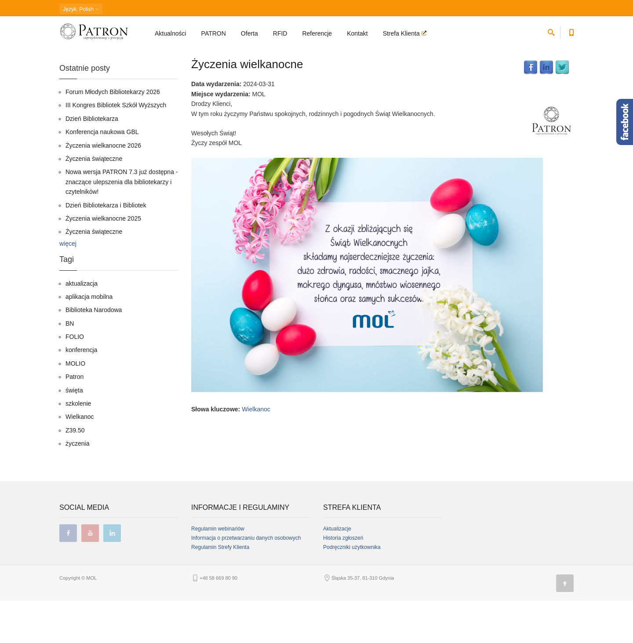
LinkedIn (546, 109)
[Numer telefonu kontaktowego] (571, 31)
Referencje (317, 33)
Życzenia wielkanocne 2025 (103, 260)
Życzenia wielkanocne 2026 (103, 187)
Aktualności (170, 33)
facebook (68, 575)
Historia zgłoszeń (343, 580)
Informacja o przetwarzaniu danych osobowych (246, 580)
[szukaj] (551, 31)
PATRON (213, 33)
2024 (124, 55)
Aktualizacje (337, 571)
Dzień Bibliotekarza (91, 160)
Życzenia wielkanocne (247, 106)
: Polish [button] (81, 9)
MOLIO (75, 405)
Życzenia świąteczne (93, 200)
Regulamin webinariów (217, 571)
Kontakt (357, 33)
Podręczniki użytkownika (352, 589)
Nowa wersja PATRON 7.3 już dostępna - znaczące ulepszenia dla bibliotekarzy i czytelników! (121, 224)
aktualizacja (81, 325)
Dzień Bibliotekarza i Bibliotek (105, 247)
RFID (280, 33)
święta (74, 432)
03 (141, 55)
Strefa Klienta (402, 33)
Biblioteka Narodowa (93, 352)
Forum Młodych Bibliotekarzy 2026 (112, 133)
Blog (104, 55)
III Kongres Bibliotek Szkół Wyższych (115, 147)
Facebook (531, 109)
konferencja (81, 392)
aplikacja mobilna (89, 338)
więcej (67, 285)
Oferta (249, 33)
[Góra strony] (565, 625)
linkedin (112, 575)
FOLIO (74, 378)
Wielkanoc (256, 450)
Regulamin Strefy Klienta (220, 589)
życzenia (77, 485)
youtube (90, 575)
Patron (74, 418)
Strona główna (74, 55)
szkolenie (78, 445)
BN (69, 365)
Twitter (562, 109)
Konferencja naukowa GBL (102, 174)
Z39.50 (75, 472)
